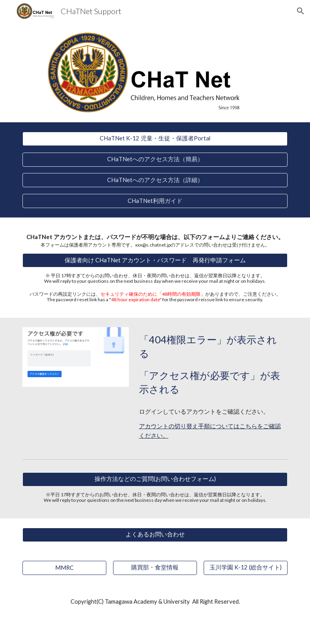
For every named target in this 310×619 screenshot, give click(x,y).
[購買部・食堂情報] (155, 567)
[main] (155, 240)
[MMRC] (64, 567)
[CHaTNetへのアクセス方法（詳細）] (155, 180)
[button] (300, 11)
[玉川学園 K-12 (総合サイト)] (245, 567)
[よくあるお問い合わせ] (155, 534)
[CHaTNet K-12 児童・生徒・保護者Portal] (155, 138)
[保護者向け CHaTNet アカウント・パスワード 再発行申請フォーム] (155, 260)
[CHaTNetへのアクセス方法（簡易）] (155, 159)
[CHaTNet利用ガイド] (155, 201)
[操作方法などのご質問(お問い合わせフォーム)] (155, 479)
